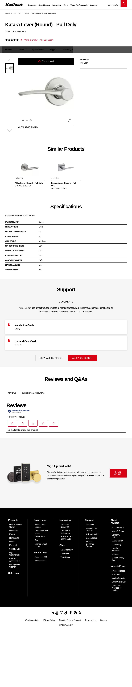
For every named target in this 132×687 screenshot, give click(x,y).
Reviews (12, 392)
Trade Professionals (79, 5)
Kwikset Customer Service (90, 542)
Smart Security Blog (118, 557)
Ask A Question (83, 358)
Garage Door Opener (14, 564)
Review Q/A (69, 50)
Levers (26, 13)
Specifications (39, 50)
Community (116, 543)
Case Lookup (91, 537)
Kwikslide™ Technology (65, 530)
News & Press (118, 530)
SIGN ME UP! (118, 472)
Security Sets (14, 548)
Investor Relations (115, 548)
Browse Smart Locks (41, 544)
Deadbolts (13, 529)
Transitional (65, 556)
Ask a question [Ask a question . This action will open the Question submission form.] (46, 40)
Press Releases (118, 569)
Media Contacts (118, 577)
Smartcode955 (41, 556)
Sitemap (103, 619)
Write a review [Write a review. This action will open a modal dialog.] (31, 40)
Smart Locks (44, 5)
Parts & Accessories (14, 558)
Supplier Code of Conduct (70, 619)
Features (23, 50)
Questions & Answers (33, 392)
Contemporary (66, 548)
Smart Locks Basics (40, 524)
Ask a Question (92, 533)
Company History (116, 534)
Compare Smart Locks (41, 530)
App (36, 539)
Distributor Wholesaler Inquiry (116, 586)
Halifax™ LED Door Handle (66, 536)
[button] (46, 91)
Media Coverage (119, 581)
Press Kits (116, 573)
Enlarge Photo (28, 127)
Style (66, 5)
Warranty (90, 523)
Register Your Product (91, 528)
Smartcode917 (41, 559)
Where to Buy (113, 5)
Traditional (64, 552)
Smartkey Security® (64, 524)
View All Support (50, 358)
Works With (39, 535)
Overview (9, 50)
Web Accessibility (32, 619)
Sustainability (117, 539)
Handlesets (14, 537)
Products (32, 5)
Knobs (12, 533)
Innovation (56, 5)
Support (93, 5)
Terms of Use (90, 619)
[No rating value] (12, 40)
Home (7, 13)
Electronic (13, 544)
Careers (115, 553)
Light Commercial (14, 552)
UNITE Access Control (15, 524)
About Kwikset (118, 526)
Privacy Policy (49, 619)
